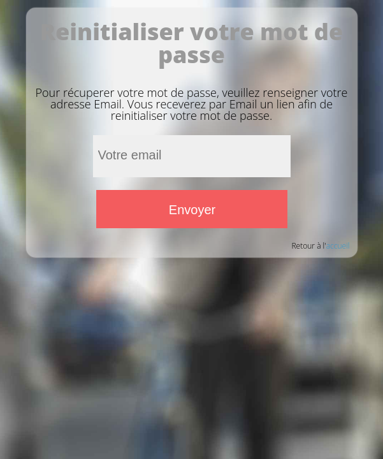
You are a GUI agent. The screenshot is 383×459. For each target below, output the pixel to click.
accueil (338, 245)
